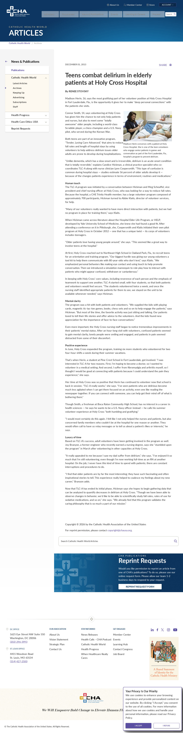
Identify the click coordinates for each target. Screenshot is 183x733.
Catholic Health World (19, 43)
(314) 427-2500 (18, 661)
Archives (17, 87)
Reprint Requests (20, 128)
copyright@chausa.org (120, 530)
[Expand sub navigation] (46, 78)
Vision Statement (58, 639)
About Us (54, 634)
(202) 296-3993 (18, 641)
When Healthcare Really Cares (94, 655)
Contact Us (55, 649)
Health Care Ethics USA (24, 121)
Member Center (122, 634)
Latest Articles (20, 83)
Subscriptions (20, 102)
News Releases (89, 634)
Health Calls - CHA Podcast (96, 639)
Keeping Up (18, 92)
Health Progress (20, 115)
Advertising (18, 97)
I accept (138, 726)
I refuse (166, 726)
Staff (15, 106)
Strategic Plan (57, 644)
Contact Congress (123, 649)
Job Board (118, 654)
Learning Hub (120, 644)
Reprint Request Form (140, 586)
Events (116, 639)
